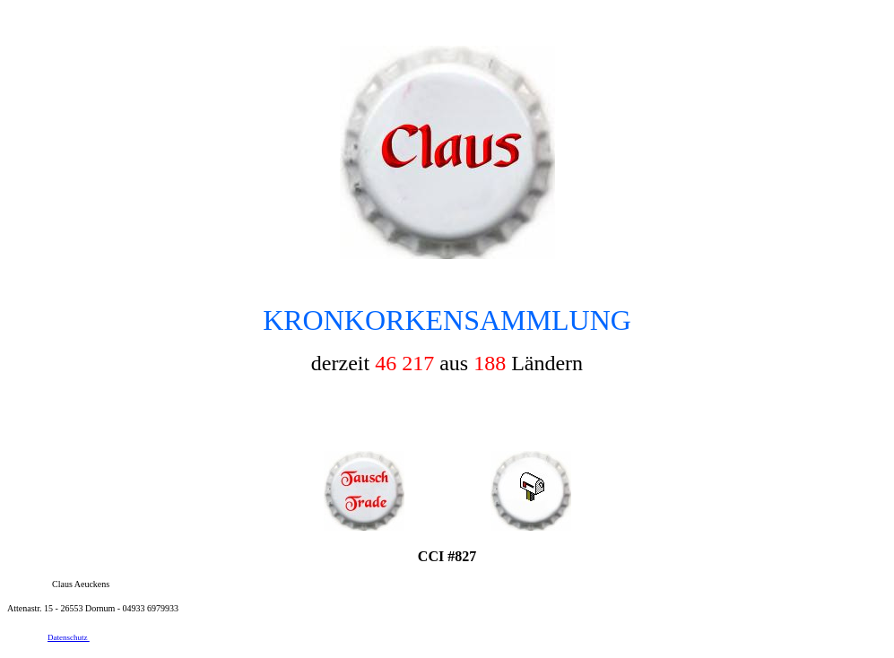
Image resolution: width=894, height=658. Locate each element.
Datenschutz (69, 637)
